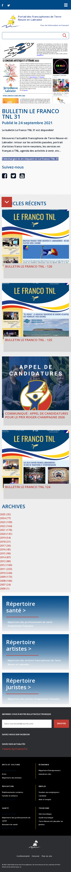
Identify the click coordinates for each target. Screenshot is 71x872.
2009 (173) (6, 576)
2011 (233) (6, 569)
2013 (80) (5, 561)
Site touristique (45, 814)
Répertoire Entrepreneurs (50, 770)
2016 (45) (5, 549)
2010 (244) (6, 573)
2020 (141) (6, 534)
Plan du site (47, 856)
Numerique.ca (16, 867)
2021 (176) (6, 530)
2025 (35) (5, 514)
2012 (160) (6, 565)
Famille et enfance (10, 796)
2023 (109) (6, 522)
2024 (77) (5, 518)
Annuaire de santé (10, 824)
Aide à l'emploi (45, 799)
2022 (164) (6, 526)
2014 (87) (5, 557)
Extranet (35, 856)
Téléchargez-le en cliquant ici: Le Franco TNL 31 (30, 159)
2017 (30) (5, 545)
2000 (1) (4, 588)
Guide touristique (46, 817)
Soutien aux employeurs (49, 792)
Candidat (42, 796)
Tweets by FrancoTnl (14, 749)
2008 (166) (6, 580)
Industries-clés (45, 774)
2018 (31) (5, 541)
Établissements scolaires (12, 792)
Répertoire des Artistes (12, 778)
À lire (4, 774)
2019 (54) (5, 537)
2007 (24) (5, 584)
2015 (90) (5, 553)
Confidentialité (23, 856)
